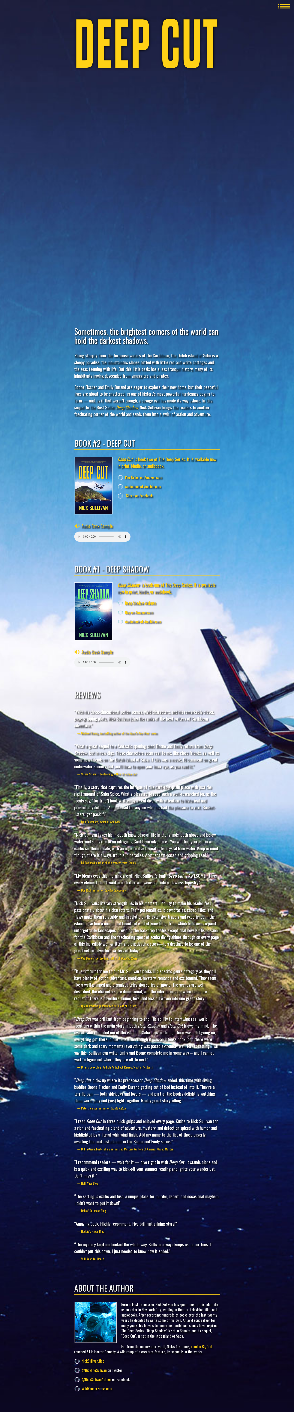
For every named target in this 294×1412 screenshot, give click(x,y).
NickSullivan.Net (93, 1361)
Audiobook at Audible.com (143, 486)
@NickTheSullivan (94, 1370)
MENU (284, 6)
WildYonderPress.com (97, 1388)
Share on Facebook (139, 495)
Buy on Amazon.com (139, 612)
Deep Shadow (127, 407)
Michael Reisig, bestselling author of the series (119, 733)
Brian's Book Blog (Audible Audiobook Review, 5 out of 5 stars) (116, 1067)
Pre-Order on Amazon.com (143, 477)
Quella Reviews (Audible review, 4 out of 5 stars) (109, 1006)
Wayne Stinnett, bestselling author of (108, 774)
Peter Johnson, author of (103, 1108)
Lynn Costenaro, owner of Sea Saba (101, 822)
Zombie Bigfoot (201, 1346)
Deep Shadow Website (140, 603)
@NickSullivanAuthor (96, 1379)
